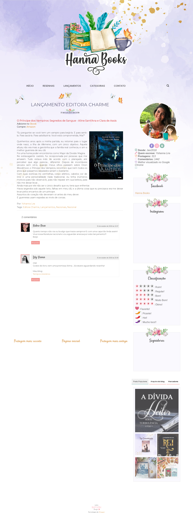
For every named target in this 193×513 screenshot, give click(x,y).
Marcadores (173, 381)
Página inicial (71, 341)
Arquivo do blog (158, 381)
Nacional (71, 207)
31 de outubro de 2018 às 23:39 (107, 258)
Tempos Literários (41, 274)
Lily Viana (39, 257)
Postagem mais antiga (114, 341)
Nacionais (61, 207)
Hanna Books (142, 193)
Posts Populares (140, 381)
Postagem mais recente (28, 341)
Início (30, 86)
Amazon (31, 126)
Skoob (33, 123)
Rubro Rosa (39, 225)
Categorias (97, 86)
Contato (120, 86)
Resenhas (48, 86)
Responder (35, 243)
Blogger (102, 512)
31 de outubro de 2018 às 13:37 (107, 226)
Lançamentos (72, 86)
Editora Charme (31, 207)
